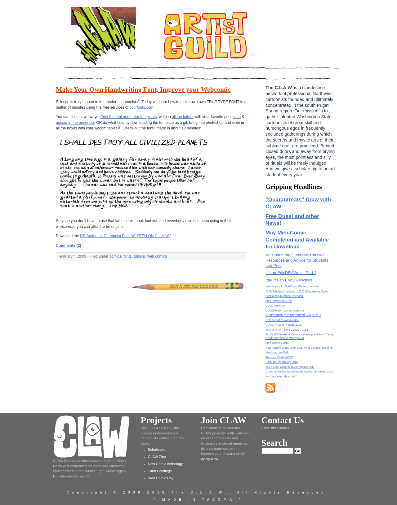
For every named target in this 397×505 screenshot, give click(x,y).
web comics (157, 256)
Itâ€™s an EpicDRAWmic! (288, 280)
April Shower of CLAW (278, 301)
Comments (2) (68, 245)
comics (115, 256)
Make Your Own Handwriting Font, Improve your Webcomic (143, 89)
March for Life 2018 (276, 352)
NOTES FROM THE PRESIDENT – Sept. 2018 (293, 315)
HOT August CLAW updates (282, 320)
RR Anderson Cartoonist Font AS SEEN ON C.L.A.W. (125, 236)
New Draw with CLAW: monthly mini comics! (291, 286)
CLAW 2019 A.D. (275, 305)
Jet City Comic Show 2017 (281, 376)
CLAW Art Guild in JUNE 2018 (283, 324)
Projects (156, 420)
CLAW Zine (157, 457)
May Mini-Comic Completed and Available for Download (297, 239)
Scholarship (157, 449)
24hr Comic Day (161, 478)
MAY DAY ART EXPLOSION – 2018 (286, 329)
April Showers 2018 (277, 342)
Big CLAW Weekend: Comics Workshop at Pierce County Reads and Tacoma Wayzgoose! (299, 336)
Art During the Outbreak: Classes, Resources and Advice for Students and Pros (296, 260)
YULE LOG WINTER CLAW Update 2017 (289, 366)
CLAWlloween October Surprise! (284, 310)
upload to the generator (75, 122)
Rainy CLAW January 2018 (281, 362)
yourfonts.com (141, 107)
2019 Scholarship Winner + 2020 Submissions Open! (296, 291)
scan (237, 117)
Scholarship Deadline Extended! (284, 296)
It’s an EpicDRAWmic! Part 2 (290, 272)
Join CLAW (223, 420)
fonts (127, 256)
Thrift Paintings (160, 471)
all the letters (182, 117)
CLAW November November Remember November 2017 (299, 371)
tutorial (139, 256)
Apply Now (209, 459)
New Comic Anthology (165, 464)
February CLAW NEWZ (279, 357)
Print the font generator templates (128, 117)
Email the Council (275, 428)
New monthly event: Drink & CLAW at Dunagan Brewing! (298, 347)
